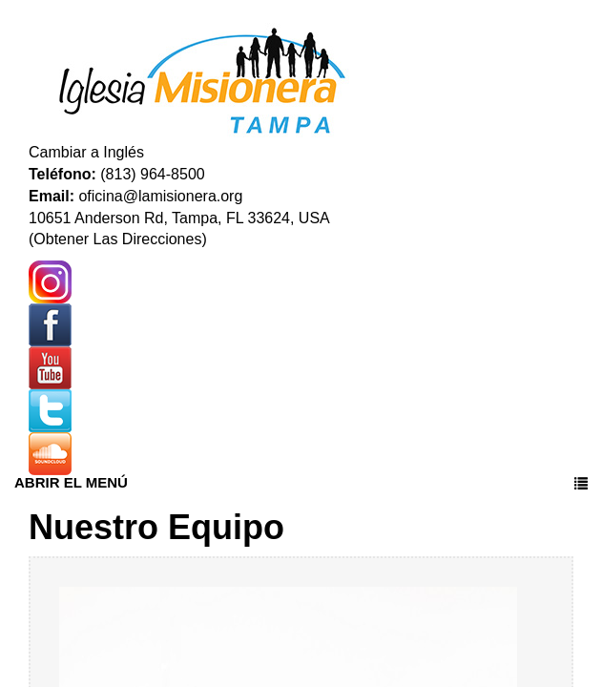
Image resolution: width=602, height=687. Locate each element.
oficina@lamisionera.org (160, 196)
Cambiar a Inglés (86, 152)
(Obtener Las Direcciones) (118, 239)
